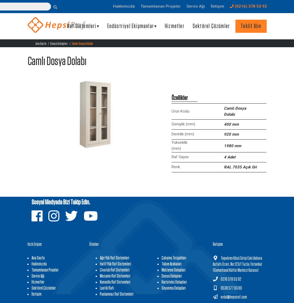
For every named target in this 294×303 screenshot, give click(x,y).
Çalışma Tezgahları (174, 258)
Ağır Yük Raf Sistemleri (114, 258)
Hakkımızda (39, 264)
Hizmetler (174, 26)
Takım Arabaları (172, 264)
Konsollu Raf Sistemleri (115, 282)
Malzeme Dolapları (173, 270)
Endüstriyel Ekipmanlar (130, 26)
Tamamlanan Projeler (45, 270)
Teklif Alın (251, 26)
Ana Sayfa (40, 44)
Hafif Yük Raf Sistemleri (115, 264)
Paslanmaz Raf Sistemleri (116, 294)
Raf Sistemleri (81, 26)
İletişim (37, 294)
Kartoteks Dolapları (174, 282)
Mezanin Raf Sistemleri (115, 276)
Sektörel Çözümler (211, 26)
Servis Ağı (38, 276)
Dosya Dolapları (59, 44)
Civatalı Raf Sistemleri (115, 270)
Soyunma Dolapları (174, 288)
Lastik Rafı (107, 288)
